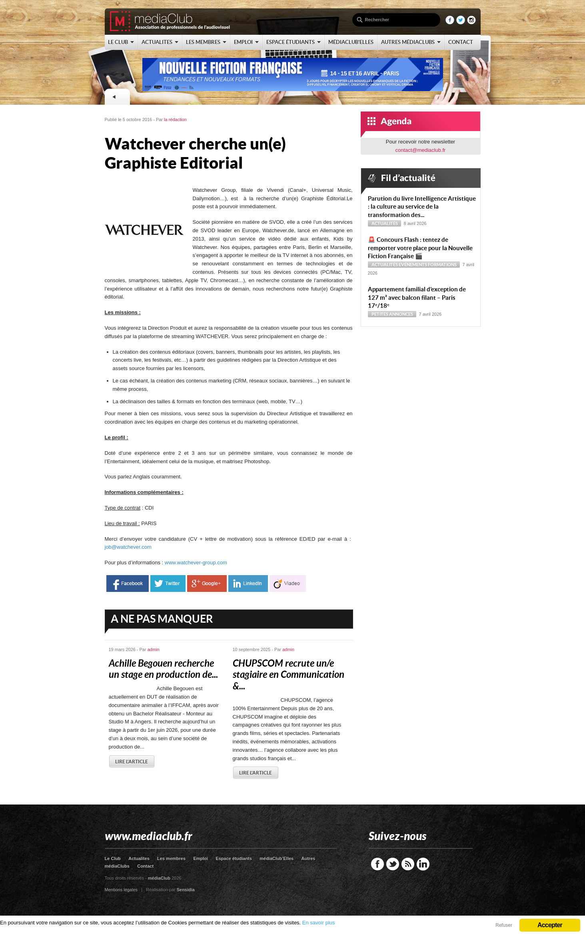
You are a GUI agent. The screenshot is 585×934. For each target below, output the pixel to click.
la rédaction (175, 119)
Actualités (384, 223)
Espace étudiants (234, 858)
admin (154, 649)
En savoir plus (318, 923)
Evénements (413, 264)
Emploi (200, 858)
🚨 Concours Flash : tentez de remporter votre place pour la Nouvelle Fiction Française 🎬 (420, 248)
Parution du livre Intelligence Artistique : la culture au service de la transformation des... (422, 207)
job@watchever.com (128, 547)
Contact (145, 866)
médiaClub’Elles (276, 858)
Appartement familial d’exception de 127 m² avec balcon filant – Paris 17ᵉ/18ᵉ (417, 297)
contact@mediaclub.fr (420, 150)
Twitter (392, 864)
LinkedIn (423, 864)
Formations (442, 264)
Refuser (503, 925)
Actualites (139, 858)
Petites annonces (392, 314)
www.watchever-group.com (196, 563)
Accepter (549, 925)
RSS (407, 864)
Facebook (377, 864)
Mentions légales (121, 889)
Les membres (171, 858)
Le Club (113, 858)
